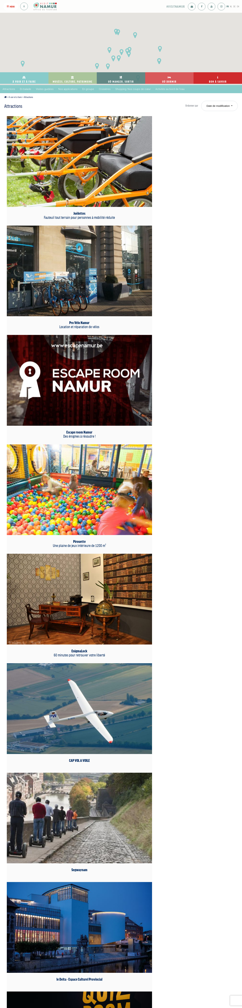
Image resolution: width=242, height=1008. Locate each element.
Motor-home (144, 941)
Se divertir (109, 929)
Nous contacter (180, 922)
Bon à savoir (182, 910)
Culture (74, 925)
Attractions (9, 89)
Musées (74, 920)
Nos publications (180, 917)
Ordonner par (189, 105)
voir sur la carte (81, 990)
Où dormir (146, 910)
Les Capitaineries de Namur (119, 371)
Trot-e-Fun (120, 621)
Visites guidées (45, 89)
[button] (135, 35)
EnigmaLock (196, 237)
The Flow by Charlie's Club (197, 623)
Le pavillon (42, 813)
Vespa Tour (43, 621)
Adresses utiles (180, 926)
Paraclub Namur (197, 685)
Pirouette (120, 237)
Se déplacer (178, 936)
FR (222, 6)
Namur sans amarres (43, 685)
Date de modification (218, 105)
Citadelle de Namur (120, 815)
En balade (25, 89)
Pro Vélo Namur (120, 170)
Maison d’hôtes (146, 931)
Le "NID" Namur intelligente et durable (120, 690)
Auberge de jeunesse (149, 945)
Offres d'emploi (180, 941)
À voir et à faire (18, 97)
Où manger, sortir (119, 910)
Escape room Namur (196, 170)
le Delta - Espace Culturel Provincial (196, 304)
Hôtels (141, 917)
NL (227, 6)
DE (232, 6)
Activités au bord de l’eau (170, 89)
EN (237, 6)
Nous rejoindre (179, 931)
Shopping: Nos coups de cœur (133, 89)
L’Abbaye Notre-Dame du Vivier (196, 430)
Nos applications (68, 89)
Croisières (105, 89)
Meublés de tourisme (149, 922)
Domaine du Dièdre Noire (196, 557)
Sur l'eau (142, 926)
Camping (142, 936)
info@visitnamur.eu (80, 977)
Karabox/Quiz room (43, 366)
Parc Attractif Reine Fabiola (43, 499)
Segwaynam (120, 301)
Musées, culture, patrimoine (84, 911)
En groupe (88, 89)
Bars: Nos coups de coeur (117, 917)
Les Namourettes (196, 749)
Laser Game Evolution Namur (197, 366)
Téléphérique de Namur (197, 494)
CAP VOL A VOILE (42, 301)
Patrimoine (76, 929)
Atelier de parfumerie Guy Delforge (120, 499)
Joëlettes (43, 172)
